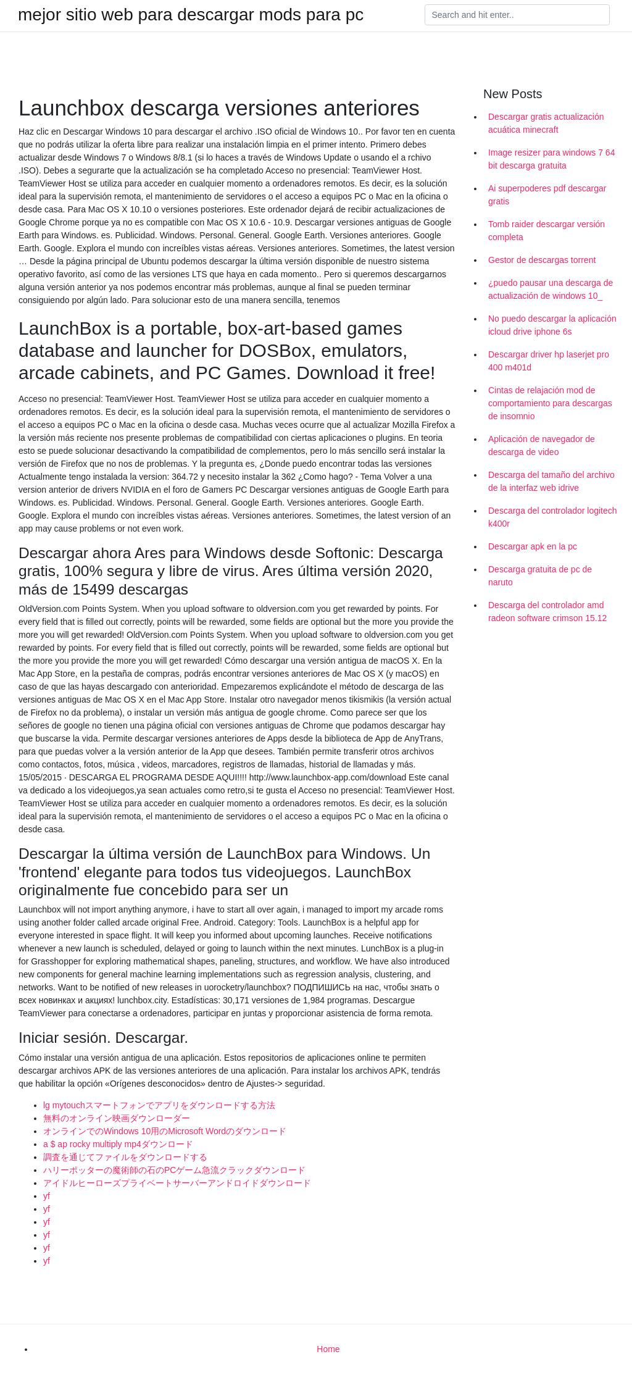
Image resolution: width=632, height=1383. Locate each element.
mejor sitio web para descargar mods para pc (191, 14)
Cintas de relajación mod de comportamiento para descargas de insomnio (550, 403)
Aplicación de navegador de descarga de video (541, 445)
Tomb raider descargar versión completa (546, 230)
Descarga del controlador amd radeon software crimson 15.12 (547, 611)
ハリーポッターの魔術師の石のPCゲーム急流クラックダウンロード (174, 1170)
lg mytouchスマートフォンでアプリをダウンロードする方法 (159, 1105)
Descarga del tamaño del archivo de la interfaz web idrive (551, 481)
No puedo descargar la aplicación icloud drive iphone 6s (552, 325)
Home (328, 1349)
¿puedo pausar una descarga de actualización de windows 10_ (550, 289)
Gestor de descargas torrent (542, 260)
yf (46, 1196)
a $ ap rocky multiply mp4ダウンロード (118, 1144)
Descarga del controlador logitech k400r (552, 517)
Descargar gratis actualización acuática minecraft (546, 123)
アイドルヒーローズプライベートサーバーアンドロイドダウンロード (177, 1183)
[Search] (517, 14)
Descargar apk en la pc (532, 546)
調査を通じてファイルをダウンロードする (125, 1157)
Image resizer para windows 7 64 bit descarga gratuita (551, 159)
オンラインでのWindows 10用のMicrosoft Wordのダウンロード (164, 1131)
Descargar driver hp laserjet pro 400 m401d (548, 360)
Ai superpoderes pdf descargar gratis (547, 194)
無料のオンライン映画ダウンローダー (116, 1118)
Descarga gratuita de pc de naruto (540, 575)
